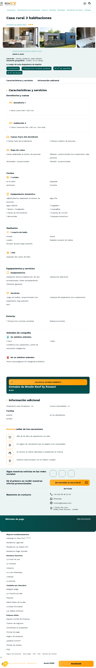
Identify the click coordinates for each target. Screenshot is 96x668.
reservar (76, 664)
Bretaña (52, 10)
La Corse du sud (13, 559)
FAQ (8, 649)
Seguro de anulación (14, 636)
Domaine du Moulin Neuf (16, 24)
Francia (45, 10)
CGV (34, 654)
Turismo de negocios (14, 623)
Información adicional (48, 80)
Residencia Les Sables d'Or (17, 547)
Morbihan (61, 10)
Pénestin (9, 598)
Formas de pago (13, 632)
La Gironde (10, 581)
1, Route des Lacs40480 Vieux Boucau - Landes (65, 508)
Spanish (94, 3)
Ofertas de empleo (14, 645)
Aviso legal (27, 654)
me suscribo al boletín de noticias (68, 484)
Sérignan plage (12, 589)
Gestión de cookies (49, 654)
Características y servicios (19, 80)
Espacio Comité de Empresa (18, 619)
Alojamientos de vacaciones (28, 10)
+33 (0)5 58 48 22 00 (62, 494)
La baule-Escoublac (14, 607)
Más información (84, 519)
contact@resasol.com (62, 503)
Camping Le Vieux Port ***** (18, 538)
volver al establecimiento (48, 382)
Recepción (11, 10)
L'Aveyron (10, 568)
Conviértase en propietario (17, 628)
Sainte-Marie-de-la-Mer (16, 602)
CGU (39, 654)
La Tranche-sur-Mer (14, 593)
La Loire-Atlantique (14, 572)
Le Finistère (11, 564)
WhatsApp (57, 499)
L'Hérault (10, 577)
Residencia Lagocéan (15, 543)
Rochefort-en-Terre (75, 10)
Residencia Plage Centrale (16, 551)
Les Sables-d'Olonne (14, 611)
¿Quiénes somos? (13, 641)
